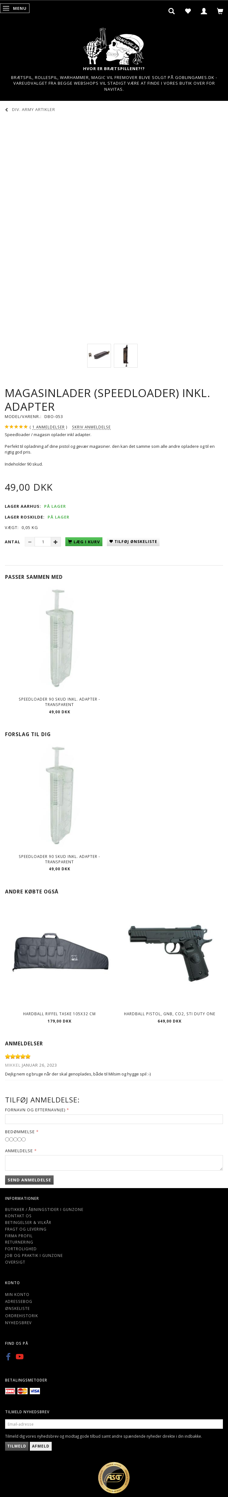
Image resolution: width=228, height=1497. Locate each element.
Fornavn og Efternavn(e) (35, 1110)
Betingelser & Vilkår (28, 1222)
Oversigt (15, 1262)
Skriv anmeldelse (91, 426)
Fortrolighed (21, 1248)
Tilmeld (16, 1446)
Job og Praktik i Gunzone (34, 1255)
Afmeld (40, 1446)
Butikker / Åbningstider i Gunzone (44, 1209)
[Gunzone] (114, 44)
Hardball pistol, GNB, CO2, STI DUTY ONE (169, 1013)
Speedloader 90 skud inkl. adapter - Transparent (59, 701)
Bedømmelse (20, 1131)
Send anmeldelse (29, 1180)
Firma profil (19, 1235)
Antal (13, 542)
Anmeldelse (19, 1151)
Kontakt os (18, 1215)
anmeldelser (48, 427)
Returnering (19, 1242)
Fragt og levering (26, 1229)
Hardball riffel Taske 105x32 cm (59, 1013)
